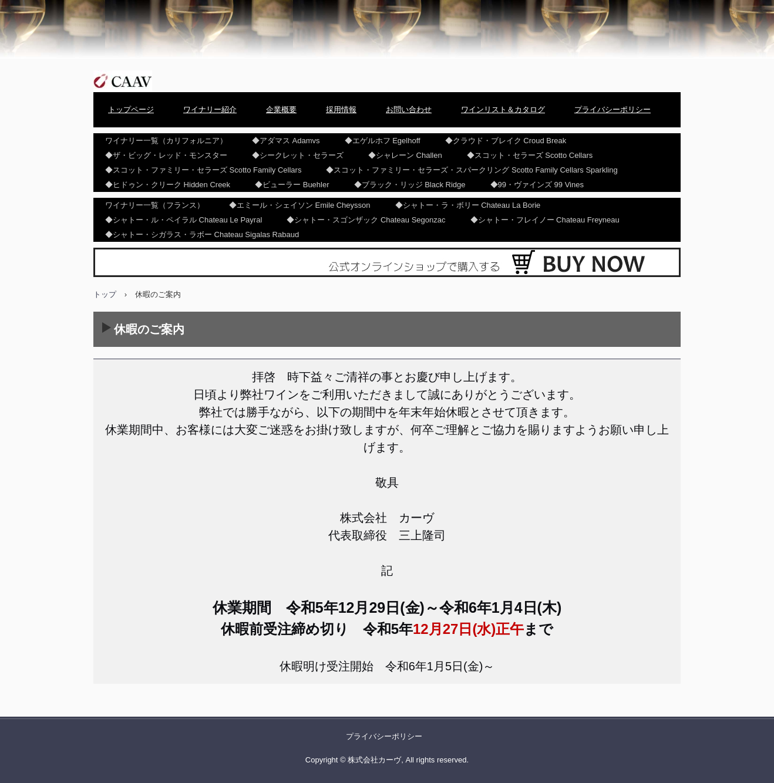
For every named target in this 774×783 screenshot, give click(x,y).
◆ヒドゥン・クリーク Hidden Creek (167, 184)
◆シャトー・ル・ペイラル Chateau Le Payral (183, 219)
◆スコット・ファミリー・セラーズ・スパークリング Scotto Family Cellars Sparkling (471, 170)
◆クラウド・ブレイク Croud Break (506, 140)
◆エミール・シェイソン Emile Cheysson (300, 205)
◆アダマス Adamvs (286, 140)
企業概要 (281, 109)
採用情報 (341, 109)
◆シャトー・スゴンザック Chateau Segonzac (366, 219)
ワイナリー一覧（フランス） (154, 205)
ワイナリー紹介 (210, 109)
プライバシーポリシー (612, 109)
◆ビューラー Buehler (292, 184)
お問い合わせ (409, 109)
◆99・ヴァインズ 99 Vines (537, 184)
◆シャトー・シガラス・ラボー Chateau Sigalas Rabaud (202, 234)
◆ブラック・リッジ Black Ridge (410, 184)
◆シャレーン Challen (405, 155)
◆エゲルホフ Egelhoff (382, 140)
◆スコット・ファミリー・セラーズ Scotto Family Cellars (203, 170)
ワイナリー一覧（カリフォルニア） (166, 140)
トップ (104, 294)
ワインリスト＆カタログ (503, 109)
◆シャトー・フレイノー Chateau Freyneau (545, 219)
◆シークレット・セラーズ (298, 155)
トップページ (131, 109)
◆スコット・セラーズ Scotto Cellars (530, 155)
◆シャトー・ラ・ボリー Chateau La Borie (468, 205)
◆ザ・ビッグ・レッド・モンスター (166, 155)
